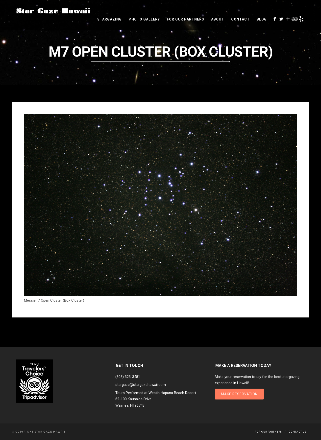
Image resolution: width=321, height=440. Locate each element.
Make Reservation (239, 394)
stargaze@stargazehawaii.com (140, 384)
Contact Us (297, 431)
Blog (262, 19)
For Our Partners (185, 19)
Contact (240, 19)
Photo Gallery (144, 19)
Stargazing (109, 19)
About (217, 19)
